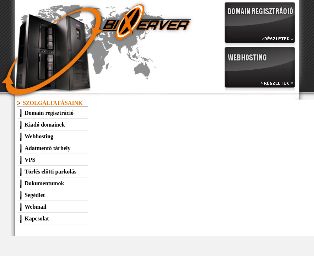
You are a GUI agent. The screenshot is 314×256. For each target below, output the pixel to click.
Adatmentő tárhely (47, 148)
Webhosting (39, 136)
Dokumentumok (44, 183)
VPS (30, 160)
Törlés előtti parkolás (50, 172)
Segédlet (35, 195)
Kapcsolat (37, 218)
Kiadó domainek (45, 125)
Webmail (35, 207)
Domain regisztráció (49, 113)
